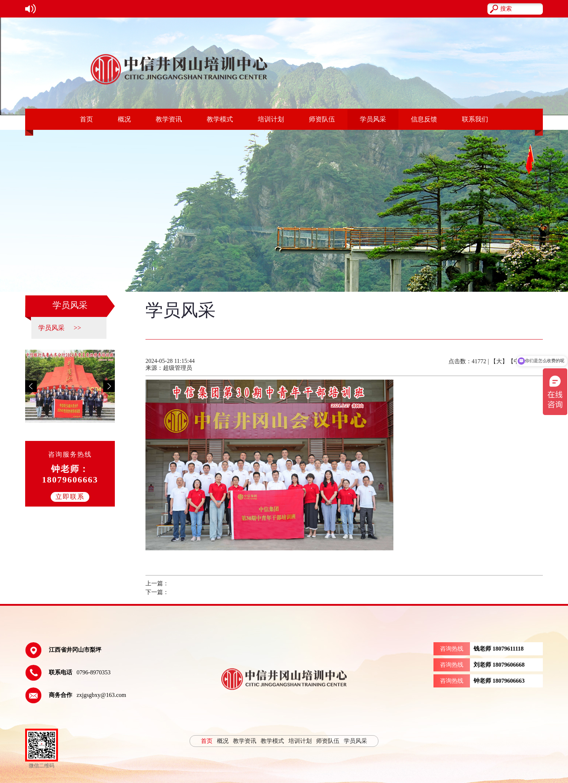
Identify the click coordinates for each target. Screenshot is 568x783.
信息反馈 (424, 119)
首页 (86, 119)
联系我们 (475, 119)
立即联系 (70, 496)
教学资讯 (169, 119)
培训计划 (271, 119)
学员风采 (373, 119)
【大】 (499, 361)
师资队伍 (322, 119)
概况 (124, 119)
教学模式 (220, 119)
